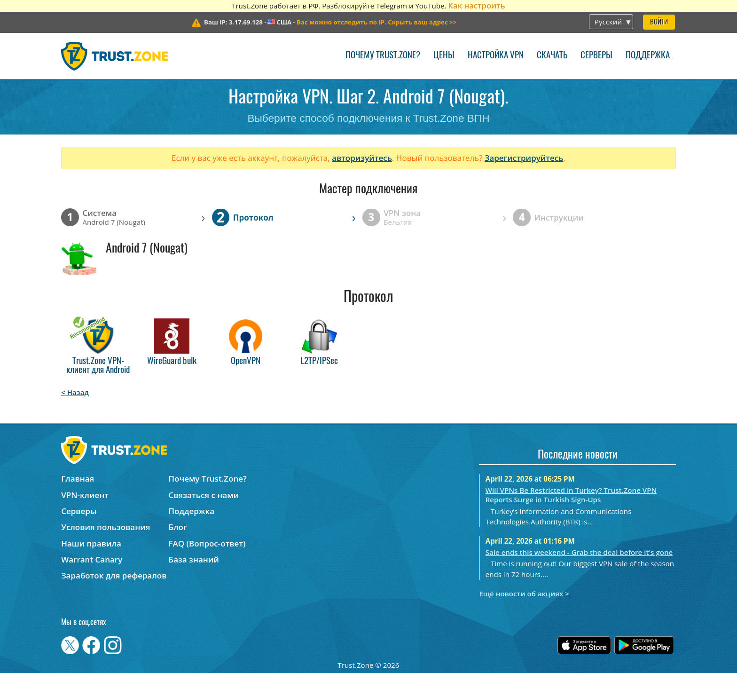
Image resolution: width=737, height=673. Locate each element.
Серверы (596, 55)
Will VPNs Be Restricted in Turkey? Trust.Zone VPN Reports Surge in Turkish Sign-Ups (571, 494)
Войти (659, 22)
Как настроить (476, 5)
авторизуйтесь (362, 157)
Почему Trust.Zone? (382, 55)
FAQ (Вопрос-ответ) (207, 543)
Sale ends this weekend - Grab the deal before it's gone (579, 552)
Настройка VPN (496, 55)
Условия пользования (105, 527)
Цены (444, 55)
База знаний (194, 559)
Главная (77, 478)
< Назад (75, 392)
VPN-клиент (85, 495)
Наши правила (91, 543)
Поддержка (648, 55)
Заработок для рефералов (113, 575)
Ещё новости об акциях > (524, 593)
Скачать (552, 55)
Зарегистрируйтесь (524, 157)
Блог (178, 527)
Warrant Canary (91, 559)
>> (376, 22)
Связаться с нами (204, 495)
